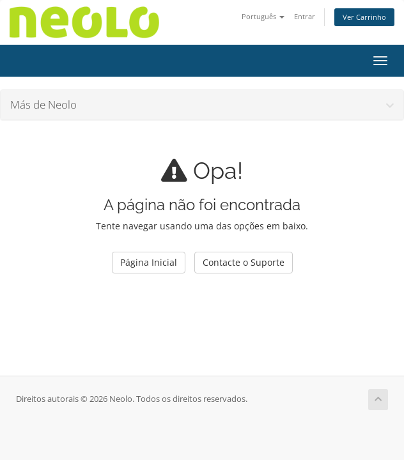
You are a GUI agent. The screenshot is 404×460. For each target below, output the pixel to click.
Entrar (304, 16)
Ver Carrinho (364, 17)
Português (263, 16)
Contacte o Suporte (243, 262)
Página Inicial (148, 262)
